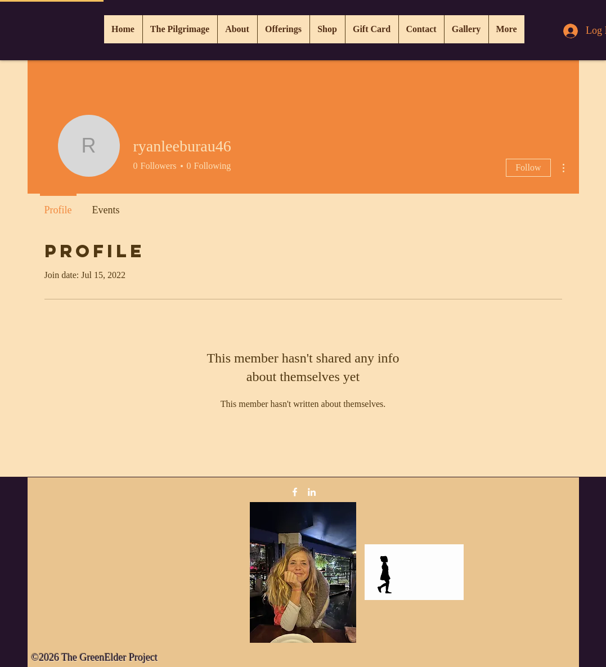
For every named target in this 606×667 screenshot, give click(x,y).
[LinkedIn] (311, 492)
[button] (283, 29)
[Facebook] (294, 492)
